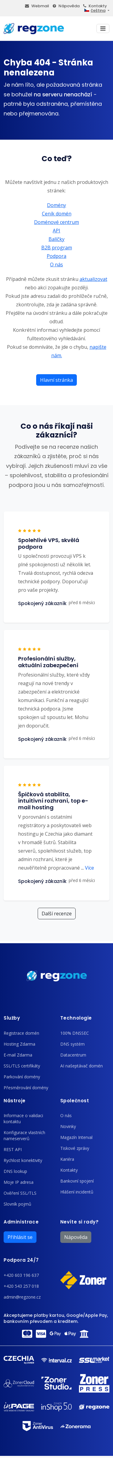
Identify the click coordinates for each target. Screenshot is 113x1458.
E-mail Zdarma (18, 1055)
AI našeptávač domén (81, 1066)
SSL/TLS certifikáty (22, 1066)
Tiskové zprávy (74, 1148)
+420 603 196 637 (21, 1275)
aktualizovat (93, 279)
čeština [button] (94, 10)
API (56, 230)
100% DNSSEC (74, 1033)
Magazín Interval (76, 1137)
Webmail (37, 6)
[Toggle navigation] (102, 28)
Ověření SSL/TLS (20, 1193)
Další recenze (57, 913)
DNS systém (72, 1044)
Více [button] (87, 867)
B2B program (56, 247)
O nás (56, 264)
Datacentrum (73, 1055)
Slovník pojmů (17, 1204)
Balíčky (56, 239)
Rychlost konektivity (23, 1160)
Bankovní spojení (77, 1181)
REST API (13, 1149)
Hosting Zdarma (19, 1044)
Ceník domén (56, 213)
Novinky (68, 1126)
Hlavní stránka (56, 380)
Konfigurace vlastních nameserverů (24, 1135)
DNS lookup (15, 1171)
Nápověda (66, 6)
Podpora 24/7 (21, 1260)
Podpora (56, 256)
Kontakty (95, 6)
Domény (56, 205)
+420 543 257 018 (21, 1286)
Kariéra (67, 1159)
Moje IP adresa (18, 1182)
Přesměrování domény (26, 1087)
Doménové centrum (56, 222)
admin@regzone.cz (22, 1297)
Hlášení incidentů (76, 1192)
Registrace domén (21, 1033)
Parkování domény (22, 1077)
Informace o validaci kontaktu (23, 1118)
